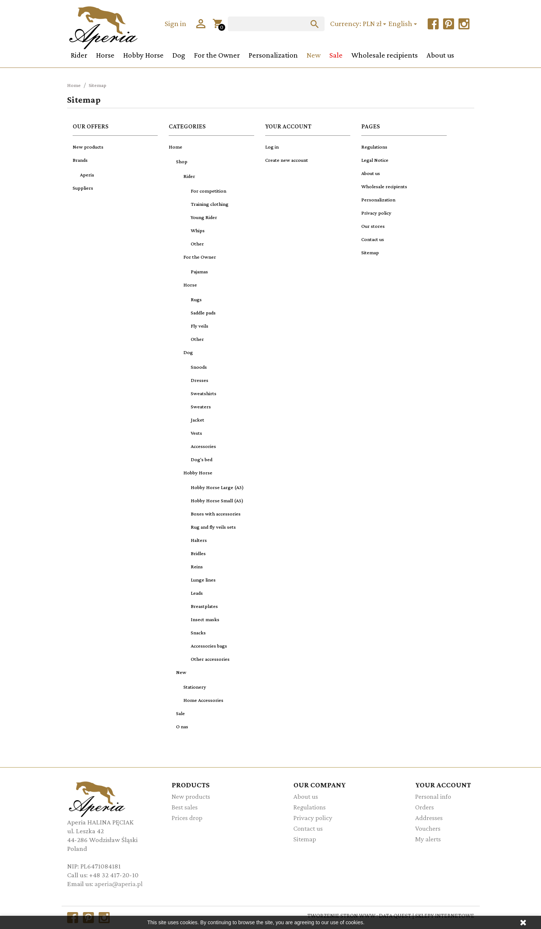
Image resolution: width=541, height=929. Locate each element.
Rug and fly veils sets (213, 527)
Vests (196, 433)
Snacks (198, 632)
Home (175, 147)
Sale (336, 55)
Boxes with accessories (216, 514)
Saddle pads (203, 313)
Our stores (373, 226)
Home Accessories (203, 700)
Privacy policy (376, 213)
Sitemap (370, 252)
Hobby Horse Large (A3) (217, 487)
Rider (79, 55)
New (314, 55)
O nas (182, 726)
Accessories (203, 446)
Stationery (194, 687)
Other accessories (210, 659)
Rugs (196, 299)
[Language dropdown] (403, 24)
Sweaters (201, 406)
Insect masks (205, 619)
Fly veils (199, 326)
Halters (199, 540)
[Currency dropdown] (375, 24)
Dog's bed (201, 459)
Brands (80, 160)
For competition (208, 191)
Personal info (433, 796)
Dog (178, 55)
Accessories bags (209, 646)
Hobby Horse (143, 55)
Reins (197, 566)
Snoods (199, 367)
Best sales (185, 807)
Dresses (199, 380)
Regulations (374, 147)
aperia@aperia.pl (119, 884)
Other (197, 244)
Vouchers (428, 828)
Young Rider (204, 217)
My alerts (428, 839)
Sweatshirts (203, 393)
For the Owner (217, 55)
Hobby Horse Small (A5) (217, 500)
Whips (198, 230)
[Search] (276, 24)
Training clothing (210, 204)
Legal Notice (374, 160)
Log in (272, 147)
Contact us (372, 239)
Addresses (429, 817)
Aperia (87, 175)
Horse (105, 55)
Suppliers (83, 188)
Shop (181, 161)
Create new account (286, 160)
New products (88, 147)
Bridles (198, 553)
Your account (443, 784)
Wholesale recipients (384, 55)
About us (440, 55)
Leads (197, 593)
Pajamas (199, 271)
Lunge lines (203, 580)
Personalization (273, 55)
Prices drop (187, 817)
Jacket (197, 420)
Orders (424, 807)
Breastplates (204, 606)
